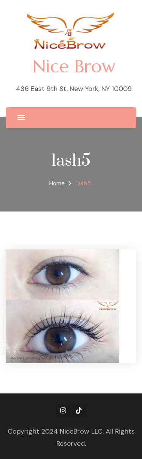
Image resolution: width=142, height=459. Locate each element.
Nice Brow (74, 66)
